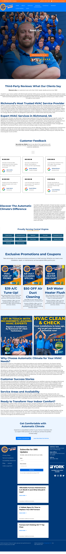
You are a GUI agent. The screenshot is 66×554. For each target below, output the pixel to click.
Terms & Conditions (8, 460)
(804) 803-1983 (54, 461)
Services (30, 5)
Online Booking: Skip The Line (39, 55)
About (23, 5)
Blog (4, 465)
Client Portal (20, 8)
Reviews (37, 5)
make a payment (7, 468)
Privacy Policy (6, 458)
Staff (27, 8)
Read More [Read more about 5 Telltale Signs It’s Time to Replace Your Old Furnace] (23, 515)
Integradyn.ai (47, 545)
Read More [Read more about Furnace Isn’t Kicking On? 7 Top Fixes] (23, 533)
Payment (53, 5)
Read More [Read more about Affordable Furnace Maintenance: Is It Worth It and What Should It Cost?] (23, 498)
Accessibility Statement (9, 463)
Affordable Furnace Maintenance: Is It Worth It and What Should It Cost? (32, 492)
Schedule (45, 5)
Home (17, 5)
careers (10, 465)
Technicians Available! (58, 1)
